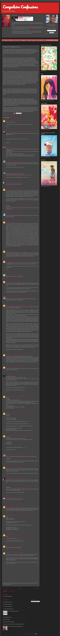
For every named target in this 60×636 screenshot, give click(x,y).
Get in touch (26, 40)
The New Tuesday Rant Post (7, 606)
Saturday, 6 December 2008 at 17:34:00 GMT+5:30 (16, 497)
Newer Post (5, 588)
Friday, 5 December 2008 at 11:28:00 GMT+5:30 (18, 467)
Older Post (36, 588)
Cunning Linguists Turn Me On (8, 608)
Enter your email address (52, 28)
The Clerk (8, 467)
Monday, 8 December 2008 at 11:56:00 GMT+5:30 (16, 506)
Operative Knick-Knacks (10, 131)
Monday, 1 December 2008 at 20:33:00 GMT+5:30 (17, 251)
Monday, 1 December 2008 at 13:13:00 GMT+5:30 (19, 120)
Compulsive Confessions (20, 7)
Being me (8, 114)
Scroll (34, 33)
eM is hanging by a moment (7, 601)
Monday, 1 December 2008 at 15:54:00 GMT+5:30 (15, 172)
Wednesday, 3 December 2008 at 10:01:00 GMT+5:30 (15, 374)
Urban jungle (17, 114)
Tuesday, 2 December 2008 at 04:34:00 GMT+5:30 (16, 281)
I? (6, 172)
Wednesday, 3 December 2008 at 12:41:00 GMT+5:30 (21, 435)
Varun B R (8, 297)
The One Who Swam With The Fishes (24, 15)
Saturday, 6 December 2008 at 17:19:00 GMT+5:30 (18, 487)
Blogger (36, 633)
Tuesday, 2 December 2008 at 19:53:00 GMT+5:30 (18, 354)
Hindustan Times (19, 24)
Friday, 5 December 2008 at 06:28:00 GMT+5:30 (20, 454)
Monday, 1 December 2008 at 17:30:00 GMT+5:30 (18, 213)
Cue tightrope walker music (7, 604)
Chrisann (7, 147)
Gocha (7, 545)
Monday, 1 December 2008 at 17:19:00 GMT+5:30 (18, 206)
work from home (8, 501)
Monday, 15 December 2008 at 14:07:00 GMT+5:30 (17, 545)
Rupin (7, 251)
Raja (7, 281)
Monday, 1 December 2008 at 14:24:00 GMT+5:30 (23, 131)
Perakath (7, 213)
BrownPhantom (8, 478)
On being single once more (7, 617)
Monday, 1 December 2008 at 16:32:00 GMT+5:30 (19, 182)
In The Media (43, 40)
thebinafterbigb (8, 305)
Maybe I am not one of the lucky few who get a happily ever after (13, 624)
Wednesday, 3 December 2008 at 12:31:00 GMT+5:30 (21, 396)
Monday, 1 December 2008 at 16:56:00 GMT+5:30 (18, 189)
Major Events (13, 114)
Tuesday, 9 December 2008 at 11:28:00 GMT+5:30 (21, 534)
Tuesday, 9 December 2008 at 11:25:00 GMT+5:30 (21, 515)
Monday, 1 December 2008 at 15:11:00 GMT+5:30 (18, 147)
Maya (7, 497)
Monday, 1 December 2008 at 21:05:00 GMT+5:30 (21, 261)
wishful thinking (9, 454)
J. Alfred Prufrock (9, 261)
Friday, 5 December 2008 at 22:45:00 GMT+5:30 (20, 478)
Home (4, 40)
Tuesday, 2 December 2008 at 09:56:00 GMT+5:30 (18, 297)
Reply (7, 128)
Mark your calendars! (6, 619)
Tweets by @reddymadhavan (7, 596)
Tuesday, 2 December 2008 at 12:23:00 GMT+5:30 (20, 305)
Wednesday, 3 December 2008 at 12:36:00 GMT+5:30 (21, 413)
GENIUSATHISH (9, 396)
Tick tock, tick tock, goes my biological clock (15, 626)
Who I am (8, 40)
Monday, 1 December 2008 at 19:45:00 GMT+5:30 (18, 221)
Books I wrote (37, 40)
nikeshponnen (8, 182)
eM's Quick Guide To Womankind (8, 621)
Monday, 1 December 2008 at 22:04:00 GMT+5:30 (18, 274)
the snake (7, 274)
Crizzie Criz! (8, 120)
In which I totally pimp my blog (13, 611)
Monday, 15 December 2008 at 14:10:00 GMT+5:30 (17, 552)
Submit (31, 40)
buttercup (7, 221)
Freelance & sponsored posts (17, 40)
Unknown (7, 189)
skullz (7, 506)
